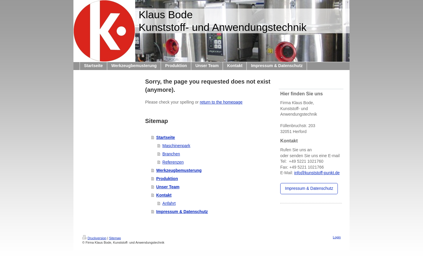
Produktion (167, 178)
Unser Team (167, 186)
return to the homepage (221, 102)
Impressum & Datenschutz (182, 211)
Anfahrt (169, 203)
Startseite (165, 137)
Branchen (171, 154)
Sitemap (115, 238)
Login (337, 237)
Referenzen (173, 162)
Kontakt (164, 195)
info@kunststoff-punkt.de (317, 172)
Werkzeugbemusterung (179, 170)
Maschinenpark (176, 145)
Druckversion (94, 238)
